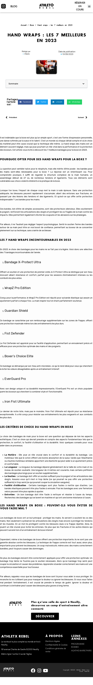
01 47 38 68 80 (7, 658)
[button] (89, 6)
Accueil (23, 25)
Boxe (32, 25)
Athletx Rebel (15, 636)
